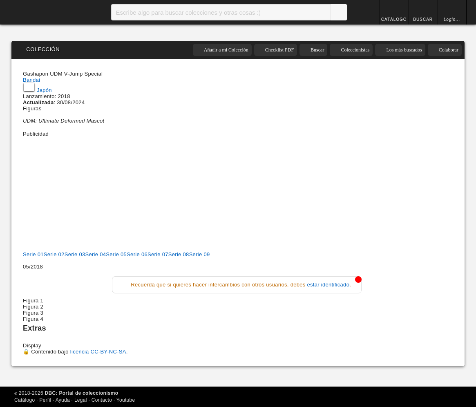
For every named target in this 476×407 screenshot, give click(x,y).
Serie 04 (95, 254)
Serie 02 (54, 254)
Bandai (31, 80)
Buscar (339, 12)
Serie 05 (116, 254)
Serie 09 (199, 254)
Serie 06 (137, 254)
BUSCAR (423, 19)
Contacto (102, 400)
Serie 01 (33, 254)
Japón (38, 90)
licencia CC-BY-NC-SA (98, 352)
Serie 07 (157, 254)
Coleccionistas (355, 50)
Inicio (44, 12)
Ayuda (63, 400)
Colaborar (448, 50)
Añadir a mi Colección (226, 50)
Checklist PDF (279, 50)
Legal (80, 400)
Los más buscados (404, 50)
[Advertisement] (237, 194)
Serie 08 (178, 254)
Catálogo (24, 400)
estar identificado (328, 285)
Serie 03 (75, 254)
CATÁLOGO (394, 19)
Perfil (45, 400)
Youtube (125, 400)
